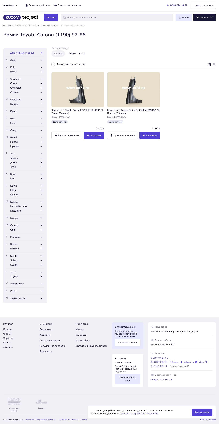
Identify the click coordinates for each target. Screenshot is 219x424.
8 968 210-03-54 (159, 362)
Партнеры (82, 323)
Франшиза (45, 351)
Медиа (79, 329)
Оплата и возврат (49, 340)
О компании (46, 323)
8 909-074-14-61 (159, 358)
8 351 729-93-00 (159, 366)
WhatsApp (191, 362)
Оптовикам (45, 329)
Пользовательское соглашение (73, 419)
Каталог (18, 25)
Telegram (176, 362)
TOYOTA (28, 25)
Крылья (58, 53)
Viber (203, 362)
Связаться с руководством (91, 345)
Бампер (7, 329)
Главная (7, 25)
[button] (64, 17)
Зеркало (8, 338)
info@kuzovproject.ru (161, 379)
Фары (6, 333)
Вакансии (81, 334)
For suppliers (83, 340)
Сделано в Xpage (208, 419)
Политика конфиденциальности (40, 419)
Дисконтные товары (26, 52)
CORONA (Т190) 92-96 (45, 25)
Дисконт (8, 346)
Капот (6, 342)
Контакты (45, 334)
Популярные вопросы (52, 345)
